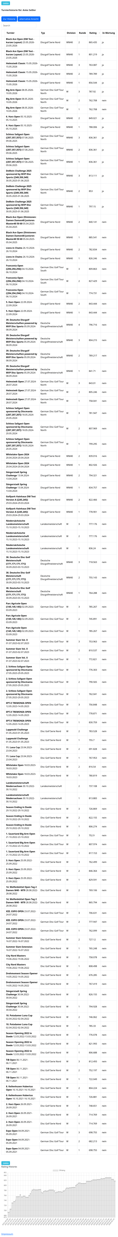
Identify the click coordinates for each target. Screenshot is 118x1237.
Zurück (6, 3)
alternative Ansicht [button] (29, 18)
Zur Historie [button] (9, 18)
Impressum (7, 1233)
